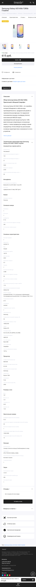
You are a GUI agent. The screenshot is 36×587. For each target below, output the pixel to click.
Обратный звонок (6, 563)
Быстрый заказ (18, 63)
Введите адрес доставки (19, 81)
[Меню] (2, 2)
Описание (4, 17)
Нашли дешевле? (18, 67)
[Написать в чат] (33, 574)
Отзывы (23, 17)
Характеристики (14, 17)
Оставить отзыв (18, 501)
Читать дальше (7, 135)
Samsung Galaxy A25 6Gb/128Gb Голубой (14, 545)
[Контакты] (33, 2)
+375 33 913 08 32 (6, 561)
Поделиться (6, 88)
